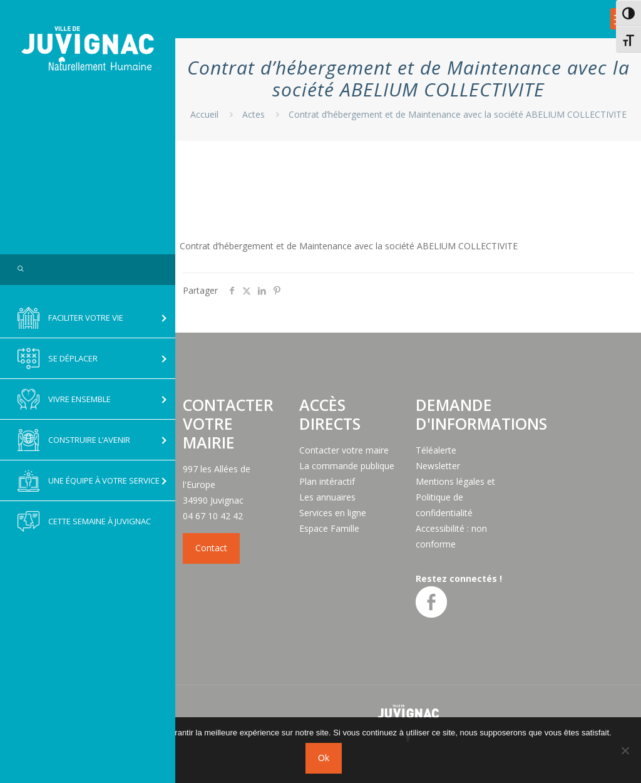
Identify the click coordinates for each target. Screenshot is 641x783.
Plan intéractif (327, 481)
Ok (323, 758)
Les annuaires (327, 497)
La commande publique (346, 466)
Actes (253, 114)
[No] (625, 750)
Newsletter (438, 466)
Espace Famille (329, 528)
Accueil (204, 114)
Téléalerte (436, 450)
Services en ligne (332, 513)
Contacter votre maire (344, 450)
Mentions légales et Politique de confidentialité (455, 497)
